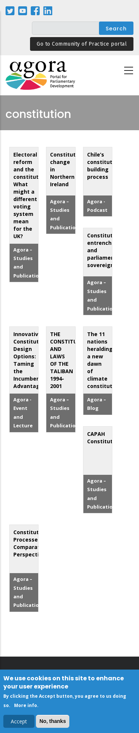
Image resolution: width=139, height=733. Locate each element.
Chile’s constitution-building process (105, 165)
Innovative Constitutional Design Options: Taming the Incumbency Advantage (32, 360)
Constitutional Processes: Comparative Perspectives (32, 543)
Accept (19, 723)
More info (25, 707)
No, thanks (52, 723)
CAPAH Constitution (104, 437)
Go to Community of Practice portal (82, 44)
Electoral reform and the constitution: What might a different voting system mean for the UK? (30, 195)
